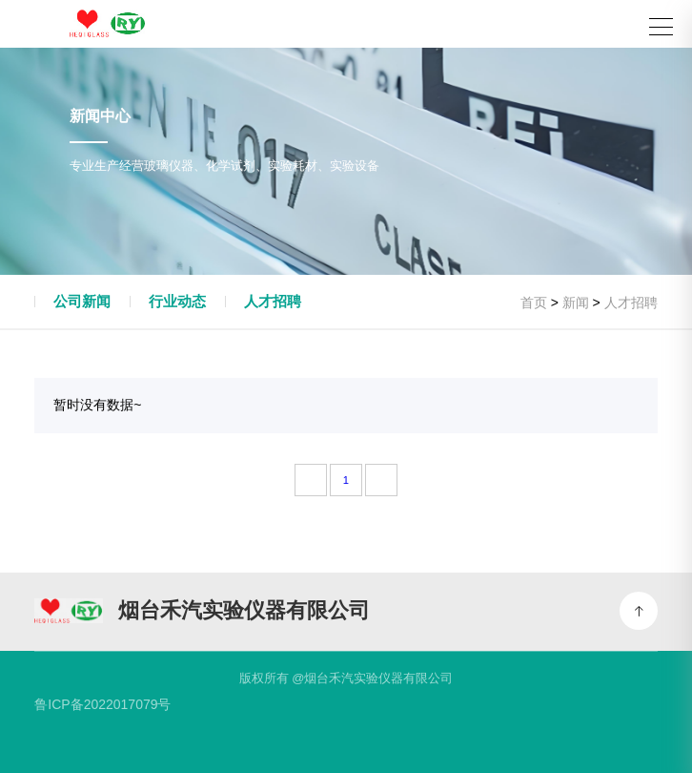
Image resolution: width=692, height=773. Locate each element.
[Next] (381, 480)
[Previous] (310, 480)
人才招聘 (272, 301)
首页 (533, 302)
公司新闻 (82, 301)
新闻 (575, 302)
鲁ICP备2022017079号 (102, 704)
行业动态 (177, 301)
